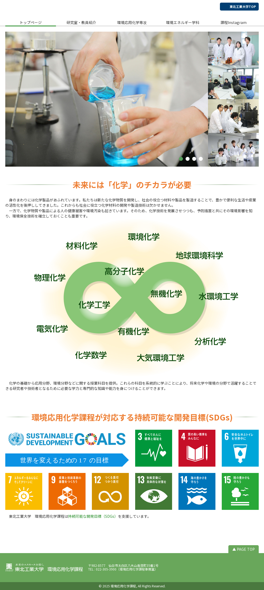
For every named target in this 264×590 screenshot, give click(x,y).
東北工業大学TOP (243, 6)
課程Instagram (233, 22)
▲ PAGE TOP (243, 549)
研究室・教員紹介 (81, 22)
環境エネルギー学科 (182, 22)
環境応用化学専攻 (132, 22)
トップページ (31, 22)
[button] (181, 159)
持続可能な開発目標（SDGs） (93, 516)
